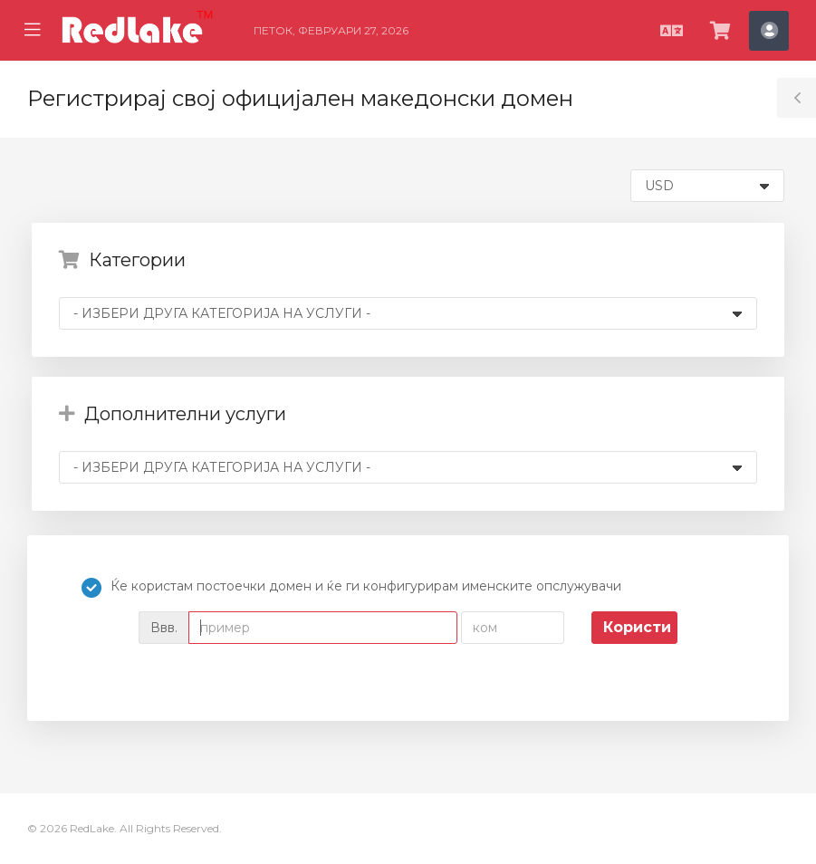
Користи (637, 627)
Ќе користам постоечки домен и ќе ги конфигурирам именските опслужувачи (351, 588)
